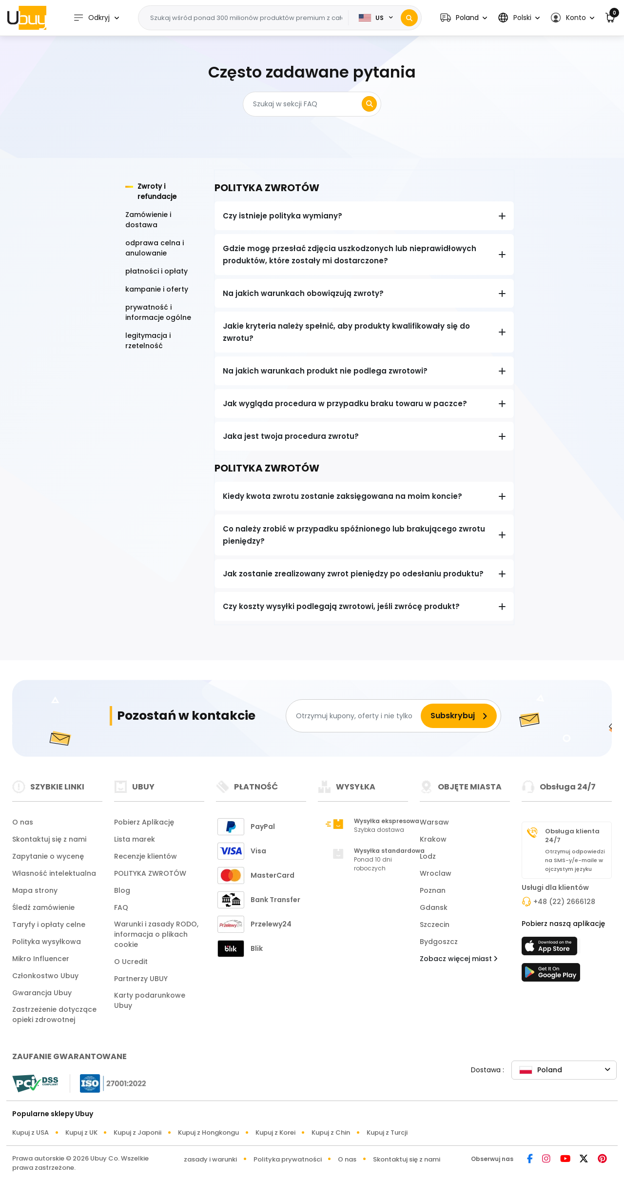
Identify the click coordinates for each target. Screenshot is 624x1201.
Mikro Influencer (40, 959)
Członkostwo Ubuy (45, 976)
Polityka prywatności (288, 1159)
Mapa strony (35, 890)
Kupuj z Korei (275, 1132)
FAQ (121, 907)
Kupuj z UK (81, 1132)
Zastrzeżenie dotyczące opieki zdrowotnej (54, 1014)
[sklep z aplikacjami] (551, 949)
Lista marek (134, 839)
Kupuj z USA (30, 1132)
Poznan (433, 890)
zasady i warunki (210, 1159)
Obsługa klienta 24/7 (572, 836)
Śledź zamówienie (43, 907)
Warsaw (434, 822)
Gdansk (434, 907)
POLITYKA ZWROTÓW (150, 873)
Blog (122, 890)
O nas (22, 822)
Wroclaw (435, 873)
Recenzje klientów (145, 856)
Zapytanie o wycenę (48, 856)
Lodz (428, 856)
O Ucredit (131, 961)
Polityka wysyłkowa (46, 941)
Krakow (433, 839)
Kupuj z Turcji (387, 1132)
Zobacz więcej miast (458, 959)
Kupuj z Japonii (137, 1132)
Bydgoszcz (439, 941)
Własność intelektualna (54, 873)
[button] (464, 18)
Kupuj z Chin (331, 1132)
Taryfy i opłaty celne (48, 924)
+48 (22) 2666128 (564, 901)
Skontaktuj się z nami (49, 839)
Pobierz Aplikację (144, 822)
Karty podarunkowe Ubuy (149, 1000)
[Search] (409, 17)
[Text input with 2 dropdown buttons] (246, 18)
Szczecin (434, 924)
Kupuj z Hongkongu (208, 1132)
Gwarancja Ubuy (42, 993)
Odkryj (91, 17)
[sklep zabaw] (551, 975)
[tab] (163, 191)
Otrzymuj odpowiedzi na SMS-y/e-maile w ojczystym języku (575, 860)
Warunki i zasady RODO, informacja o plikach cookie (156, 934)
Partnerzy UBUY (141, 979)
